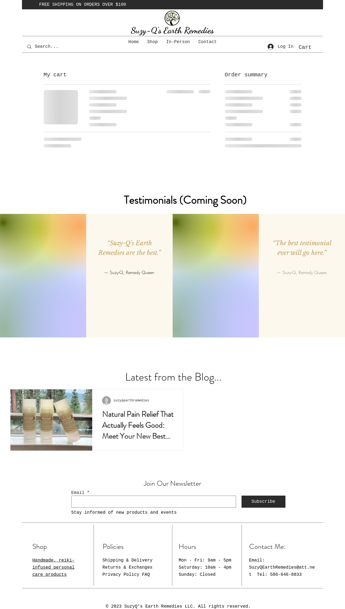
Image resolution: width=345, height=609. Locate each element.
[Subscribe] (263, 502)
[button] (310, 47)
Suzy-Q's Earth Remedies (172, 30)
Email (78, 493)
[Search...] (50, 46)
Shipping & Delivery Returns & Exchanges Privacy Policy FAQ (127, 567)
